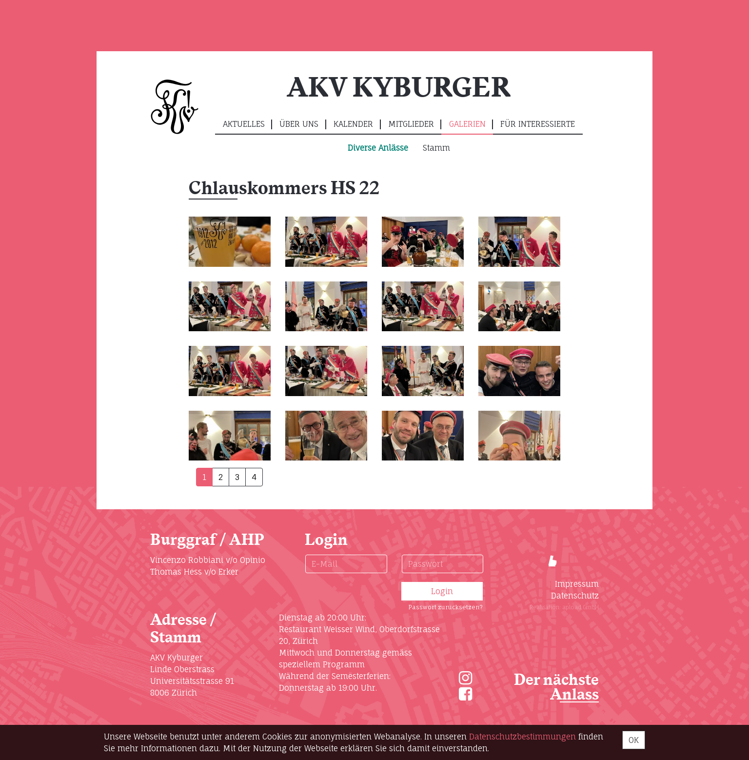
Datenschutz (575, 595)
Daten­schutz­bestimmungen (522, 736)
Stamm (436, 148)
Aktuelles (244, 124)
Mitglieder (411, 124)
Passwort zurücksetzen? (445, 607)
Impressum (577, 584)
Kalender (353, 124)
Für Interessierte (537, 124)
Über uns (298, 124)
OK (634, 740)
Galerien (467, 124)
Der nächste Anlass (556, 687)
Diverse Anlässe (378, 148)
